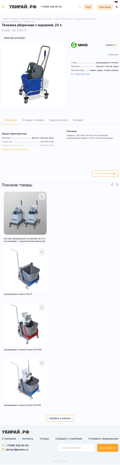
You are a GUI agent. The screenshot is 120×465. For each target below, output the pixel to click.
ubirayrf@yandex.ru (17, 450)
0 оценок (6, 30)
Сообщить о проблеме (68, 439)
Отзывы (44, 439)
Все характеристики (80, 74)
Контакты (27, 439)
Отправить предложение (103, 439)
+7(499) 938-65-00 (51, 6)
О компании (9, 439)
